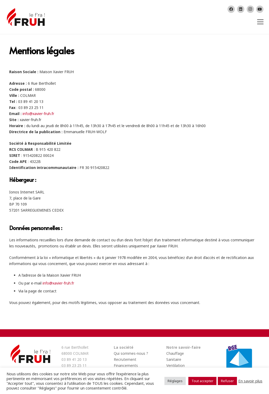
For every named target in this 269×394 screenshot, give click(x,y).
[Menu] (259, 21)
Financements (126, 365)
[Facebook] (231, 9)
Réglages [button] (175, 380)
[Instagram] (250, 9)
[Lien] (25, 17)
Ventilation (175, 365)
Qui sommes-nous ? (131, 353)
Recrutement (125, 359)
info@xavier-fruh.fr (38, 113)
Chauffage (175, 353)
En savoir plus (250, 380)
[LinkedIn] (240, 9)
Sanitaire (173, 359)
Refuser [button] (227, 380)
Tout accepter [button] (202, 380)
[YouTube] (259, 9)
